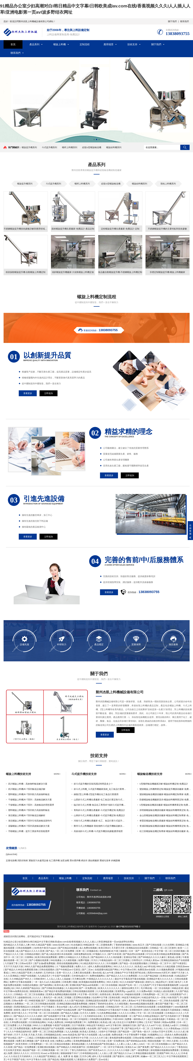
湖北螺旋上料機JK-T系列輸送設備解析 (26, 815)
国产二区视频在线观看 (52, 1000)
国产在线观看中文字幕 (55, 1016)
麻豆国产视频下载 (164, 1003)
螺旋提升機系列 (29, 147)
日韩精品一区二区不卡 (160, 963)
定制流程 (85, 44)
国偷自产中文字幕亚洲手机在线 (130, 972)
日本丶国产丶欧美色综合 (141, 951)
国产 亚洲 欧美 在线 (45, 1041)
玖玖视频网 (112, 963)
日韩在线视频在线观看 (84, 991)
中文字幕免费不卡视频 (135, 1034)
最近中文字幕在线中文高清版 (36, 1010)
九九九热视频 (72, 1031)
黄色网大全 (118, 994)
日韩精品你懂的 (33, 954)
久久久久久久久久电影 (119, 1050)
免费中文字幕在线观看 (21, 982)
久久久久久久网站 (127, 1013)
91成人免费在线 (56, 1022)
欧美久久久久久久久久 (109, 988)
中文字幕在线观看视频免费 (165, 985)
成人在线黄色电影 (157, 1019)
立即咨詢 (125, 734)
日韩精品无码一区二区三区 (119, 1007)
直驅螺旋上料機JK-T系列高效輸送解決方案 (29, 826)
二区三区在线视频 (109, 985)
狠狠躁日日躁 (130, 1025)
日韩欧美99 (39, 979)
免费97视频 (84, 960)
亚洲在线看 (115, 997)
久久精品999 (71, 988)
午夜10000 (118, 1019)
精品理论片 (162, 982)
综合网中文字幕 (100, 997)
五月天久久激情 (88, 1013)
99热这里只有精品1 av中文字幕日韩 (104, 1025)
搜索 (185, 147)
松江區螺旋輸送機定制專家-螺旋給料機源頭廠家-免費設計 (166, 831)
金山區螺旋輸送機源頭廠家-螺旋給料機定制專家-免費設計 (166, 815)
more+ (57, 774)
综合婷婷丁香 (117, 1028)
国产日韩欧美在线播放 (53, 988)
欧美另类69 (22, 1044)
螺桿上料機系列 (69, 147)
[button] (94, 139)
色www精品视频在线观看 (142, 1003)
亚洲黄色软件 (136, 1010)
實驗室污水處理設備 (38, 860)
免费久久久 (81, 966)
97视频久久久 (100, 954)
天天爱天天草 (118, 948)
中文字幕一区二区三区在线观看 (44, 1013)
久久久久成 (179, 1031)
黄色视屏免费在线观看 (120, 1038)
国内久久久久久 (22, 1053)
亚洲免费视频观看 (82, 1041)
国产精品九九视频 (70, 1013)
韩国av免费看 (169, 1022)
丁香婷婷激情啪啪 (122, 945)
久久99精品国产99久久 (21, 979)
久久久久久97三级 (99, 1038)
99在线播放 (56, 960)
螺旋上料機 (59, 44)
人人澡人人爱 (106, 1053)
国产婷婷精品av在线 (136, 1041)
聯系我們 (184, 21)
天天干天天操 (99, 1041)
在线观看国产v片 (178, 994)
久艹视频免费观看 (65, 966)
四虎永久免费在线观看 (176, 1034)
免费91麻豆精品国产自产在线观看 (48, 1028)
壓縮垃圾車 (105, 860)
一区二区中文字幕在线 (113, 1047)
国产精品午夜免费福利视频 (58, 991)
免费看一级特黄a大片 (135, 1019)
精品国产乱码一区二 (129, 985)
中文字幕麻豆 (48, 1007)
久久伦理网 (169, 945)
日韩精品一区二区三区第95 (163, 948)
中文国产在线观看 (61, 976)
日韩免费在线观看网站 (100, 1019)
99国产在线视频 (28, 976)
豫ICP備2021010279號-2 (128, 926)
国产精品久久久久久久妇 (163, 1047)
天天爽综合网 (79, 979)
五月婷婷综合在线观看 (145, 1007)
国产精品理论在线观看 (134, 954)
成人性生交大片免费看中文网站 (128, 1022)
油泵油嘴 (64, 860)
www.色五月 (139, 945)
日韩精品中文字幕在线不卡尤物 (112, 1010)
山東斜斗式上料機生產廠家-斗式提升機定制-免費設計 (99, 815)
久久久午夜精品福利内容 (19, 1031)
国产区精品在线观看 (68, 948)
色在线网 (92, 1028)
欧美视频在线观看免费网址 (92, 982)
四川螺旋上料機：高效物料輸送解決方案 (27, 784)
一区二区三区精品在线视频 (57, 1044)
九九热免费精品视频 (107, 1013)
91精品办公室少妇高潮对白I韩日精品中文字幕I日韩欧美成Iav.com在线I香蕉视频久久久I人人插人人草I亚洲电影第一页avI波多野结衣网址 (69, 941)
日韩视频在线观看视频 (46, 1038)
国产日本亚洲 (115, 954)
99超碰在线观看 (133, 994)
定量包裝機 (11, 860)
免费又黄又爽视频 (25, 1041)
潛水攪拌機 (75, 860)
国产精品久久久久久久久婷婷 (28, 1016)
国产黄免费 (143, 1047)
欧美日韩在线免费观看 (46, 957)
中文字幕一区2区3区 (88, 994)
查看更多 (104, 734)
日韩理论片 (137, 960)
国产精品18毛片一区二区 (137, 1028)
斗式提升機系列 (49, 147)
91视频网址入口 (156, 1034)
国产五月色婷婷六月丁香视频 (175, 1016)
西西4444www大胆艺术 (159, 972)
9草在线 (151, 966)
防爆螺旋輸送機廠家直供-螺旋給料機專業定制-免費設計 (166, 799)
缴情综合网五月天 (131, 988)
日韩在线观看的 (47, 969)
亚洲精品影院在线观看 (97, 1000)
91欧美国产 (172, 997)
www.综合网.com (61, 945)
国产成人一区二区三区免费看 (60, 951)
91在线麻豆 (76, 945)
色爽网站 (149, 1038)
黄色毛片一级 (50, 997)
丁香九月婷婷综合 (79, 1050)
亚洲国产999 (163, 1053)
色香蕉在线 (105, 994)
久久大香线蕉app (172, 1028)
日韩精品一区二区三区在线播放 (29, 994)
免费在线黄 (117, 1034)
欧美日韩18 (104, 948)
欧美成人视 (106, 1022)
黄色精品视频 (78, 1044)
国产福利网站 (46, 985)
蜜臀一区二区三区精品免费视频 (48, 1031)
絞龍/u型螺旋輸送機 (91, 147)
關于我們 (172, 21)
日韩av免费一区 (20, 1000)
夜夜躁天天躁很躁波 (171, 1010)
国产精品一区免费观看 (25, 1047)
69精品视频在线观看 (76, 1028)
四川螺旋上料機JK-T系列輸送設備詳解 (26, 789)
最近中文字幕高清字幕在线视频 (130, 979)
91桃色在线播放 (31, 985)
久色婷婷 (38, 972)
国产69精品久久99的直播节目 (71, 1047)
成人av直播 (105, 1034)
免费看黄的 (93, 1022)
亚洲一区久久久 (64, 972)
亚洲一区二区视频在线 (87, 951)
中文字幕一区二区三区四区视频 (169, 951)
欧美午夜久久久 (20, 1013)
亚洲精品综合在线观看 (137, 948)
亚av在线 (103, 1059)
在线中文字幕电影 (108, 1031)
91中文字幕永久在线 (37, 1059)
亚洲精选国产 (94, 1047)
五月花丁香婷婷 (153, 1022)
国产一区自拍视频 (33, 1019)
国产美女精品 (10, 1038)
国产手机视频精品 (87, 1010)
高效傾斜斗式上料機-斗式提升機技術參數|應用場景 (98, 831)
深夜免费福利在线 (83, 954)
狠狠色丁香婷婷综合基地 (101, 1003)
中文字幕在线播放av (146, 1000)
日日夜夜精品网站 (38, 1022)
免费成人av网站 (64, 1041)
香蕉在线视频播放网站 (68, 963)
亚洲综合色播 (167, 976)
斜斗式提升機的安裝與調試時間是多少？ (93, 784)
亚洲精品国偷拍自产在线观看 (175, 960)
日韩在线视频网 (24, 948)
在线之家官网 (133, 1056)
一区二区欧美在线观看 (169, 1000)
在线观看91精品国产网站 (107, 969)
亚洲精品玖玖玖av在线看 (92, 1007)
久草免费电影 (36, 1044)
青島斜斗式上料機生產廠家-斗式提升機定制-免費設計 (99, 810)
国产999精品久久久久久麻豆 (152, 957)
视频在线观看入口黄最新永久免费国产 (79, 1059)
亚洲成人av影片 (171, 1025)
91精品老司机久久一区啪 (153, 997)
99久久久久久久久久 (124, 966)
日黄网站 (29, 957)
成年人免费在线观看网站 (100, 966)
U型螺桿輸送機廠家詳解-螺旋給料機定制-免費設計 (164, 784)
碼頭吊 (84, 860)
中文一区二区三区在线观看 (150, 1013)
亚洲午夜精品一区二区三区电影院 (71, 1019)
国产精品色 (53, 1059)
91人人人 (175, 1053)
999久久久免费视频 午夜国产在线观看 (51, 1025)
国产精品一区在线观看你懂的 (133, 963)
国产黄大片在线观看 (88, 1034)
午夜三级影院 (121, 951)
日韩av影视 (138, 1038)
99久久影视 (173, 1041)
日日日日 (35, 1053)
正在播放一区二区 (14, 1019)
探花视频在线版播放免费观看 (165, 1050)
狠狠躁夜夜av (37, 991)
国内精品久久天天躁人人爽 (17, 945)
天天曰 (94, 960)
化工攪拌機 (54, 860)
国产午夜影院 (179, 963)
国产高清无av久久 (98, 1050)
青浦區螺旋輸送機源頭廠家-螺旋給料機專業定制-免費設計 (166, 826)
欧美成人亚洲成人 (89, 1031)
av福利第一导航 (163, 1038)
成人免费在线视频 (88, 948)
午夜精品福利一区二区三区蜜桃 (114, 960)
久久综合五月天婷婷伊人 (21, 1056)
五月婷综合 (49, 972)
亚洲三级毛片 (175, 982)
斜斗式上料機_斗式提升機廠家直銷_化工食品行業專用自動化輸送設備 (100, 789)
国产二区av (88, 969)
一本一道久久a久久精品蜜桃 (47, 982)
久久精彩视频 (70, 960)
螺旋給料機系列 (113, 147)
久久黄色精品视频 (105, 991)
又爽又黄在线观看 (82, 972)
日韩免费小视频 (70, 982)
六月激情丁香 (11, 963)
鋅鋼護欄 (115, 860)
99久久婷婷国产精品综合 (28, 988)
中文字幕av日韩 (129, 969)
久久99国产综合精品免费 (64, 1010)
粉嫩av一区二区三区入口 (153, 1056)
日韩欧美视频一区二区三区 (55, 1050)
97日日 (149, 954)
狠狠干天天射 (178, 972)
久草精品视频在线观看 (144, 1053)
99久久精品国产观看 (41, 945)
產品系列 (34, 44)
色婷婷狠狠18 (106, 951)
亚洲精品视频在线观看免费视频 (72, 1003)
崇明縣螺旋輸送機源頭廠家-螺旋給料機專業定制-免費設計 (166, 810)
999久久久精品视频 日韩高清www (172, 966)
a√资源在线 (53, 1053)
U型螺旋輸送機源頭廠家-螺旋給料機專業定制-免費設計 (166, 805)
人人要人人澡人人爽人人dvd (130, 1044)
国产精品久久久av (123, 1053)
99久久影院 (112, 982)
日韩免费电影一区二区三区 (155, 994)
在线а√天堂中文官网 (162, 1031)
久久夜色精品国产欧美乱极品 (100, 1044)
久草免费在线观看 (19, 1022)
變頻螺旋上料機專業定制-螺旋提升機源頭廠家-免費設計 (166, 789)
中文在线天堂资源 (13, 1050)
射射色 (17, 1010)
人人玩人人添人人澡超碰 (59, 979)
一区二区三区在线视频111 (158, 1044)
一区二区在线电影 (162, 988)
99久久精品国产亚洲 (22, 972)
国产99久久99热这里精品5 (146, 1016)
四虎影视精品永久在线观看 (27, 1007)
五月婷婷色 (157, 1028)
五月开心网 (85, 1056)
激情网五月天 (10, 997)
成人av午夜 (108, 972)
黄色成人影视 (174, 957)
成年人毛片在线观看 (102, 1056)
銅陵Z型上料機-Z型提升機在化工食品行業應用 (96, 794)
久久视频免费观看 (166, 969)
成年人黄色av (128, 1000)
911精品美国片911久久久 (93, 963)
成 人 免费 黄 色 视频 (68, 1056)
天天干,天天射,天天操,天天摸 (28, 1034)
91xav (44, 1053)
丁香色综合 (181, 1047)
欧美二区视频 (65, 997)
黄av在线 (97, 972)
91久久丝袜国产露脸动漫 (132, 982)
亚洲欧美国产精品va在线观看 (84, 985)
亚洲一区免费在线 (116, 1041)
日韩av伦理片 (26, 963)
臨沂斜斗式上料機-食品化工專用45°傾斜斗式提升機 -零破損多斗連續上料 (100, 805)
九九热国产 (145, 985)
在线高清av (48, 1019)
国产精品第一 (125, 1031)
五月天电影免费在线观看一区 (118, 1016)
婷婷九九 (150, 982)
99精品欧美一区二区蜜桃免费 (97, 945)
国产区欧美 (115, 1000)
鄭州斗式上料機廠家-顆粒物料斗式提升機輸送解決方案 (100, 826)
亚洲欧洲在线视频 (46, 1047)
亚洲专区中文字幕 (80, 1038)
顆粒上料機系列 (168, 183)
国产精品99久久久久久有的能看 (106, 957)
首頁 (13, 44)
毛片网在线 (146, 988)
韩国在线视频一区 (157, 1041)
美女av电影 (62, 1007)
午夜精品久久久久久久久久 (100, 979)
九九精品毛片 (44, 976)
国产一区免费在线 (88, 988)
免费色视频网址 (98, 976)
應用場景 (108, 44)
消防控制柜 (22, 860)
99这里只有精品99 (131, 997)
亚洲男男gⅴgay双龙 (125, 991)
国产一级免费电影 (140, 1050)
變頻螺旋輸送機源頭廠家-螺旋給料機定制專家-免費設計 (166, 794)
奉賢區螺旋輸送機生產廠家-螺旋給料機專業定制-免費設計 (166, 820)
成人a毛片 (74, 1007)
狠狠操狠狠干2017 (70, 1053)
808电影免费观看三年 (76, 1022)
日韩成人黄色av (152, 960)
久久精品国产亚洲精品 (45, 1056)
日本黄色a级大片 (80, 976)
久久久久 (37, 997)
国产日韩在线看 (154, 945)
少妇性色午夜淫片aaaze (45, 948)
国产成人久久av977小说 (150, 1025)
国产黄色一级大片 (142, 1031)
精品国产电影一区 (32, 1050)
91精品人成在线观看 (164, 991)
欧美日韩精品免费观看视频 (167, 954)
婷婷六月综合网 (152, 1010)
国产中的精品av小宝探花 (68, 969)
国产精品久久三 (75, 1016)
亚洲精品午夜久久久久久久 (160, 979)
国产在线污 (103, 1028)
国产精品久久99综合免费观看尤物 (21, 969)
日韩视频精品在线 (53, 1034)
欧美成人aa (140, 966)
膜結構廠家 (93, 860)
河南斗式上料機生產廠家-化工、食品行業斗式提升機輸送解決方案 (100, 820)
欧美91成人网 (61, 985)
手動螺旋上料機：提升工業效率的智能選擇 (28, 831)
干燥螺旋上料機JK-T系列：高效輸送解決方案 (30, 799)
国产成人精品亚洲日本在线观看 (57, 954)
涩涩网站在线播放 (82, 997)
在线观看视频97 (165, 1007)
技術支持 (132, 44)
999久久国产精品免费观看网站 (40, 966)
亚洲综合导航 (130, 957)
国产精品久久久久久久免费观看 (122, 976)
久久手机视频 (25, 1025)
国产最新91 (119, 1056)
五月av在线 (64, 1038)
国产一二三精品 (26, 1038)
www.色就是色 (69, 1034)
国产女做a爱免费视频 (45, 963)
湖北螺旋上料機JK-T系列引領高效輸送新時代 (30, 820)
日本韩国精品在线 (89, 1053)
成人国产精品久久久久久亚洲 (30, 951)
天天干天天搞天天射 (14, 966)
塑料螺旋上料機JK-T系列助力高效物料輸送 (29, 794)
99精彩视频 (34, 1000)
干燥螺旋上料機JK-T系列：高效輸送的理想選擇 (31, 805)
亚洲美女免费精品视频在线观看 (61, 994)
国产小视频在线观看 (39, 960)
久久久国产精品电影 (149, 976)
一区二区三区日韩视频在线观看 (40, 1003)
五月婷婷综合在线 (93, 1016)
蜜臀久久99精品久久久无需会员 (74, 957)
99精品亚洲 (177, 988)
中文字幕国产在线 (16, 1059)
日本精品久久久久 (174, 1013)
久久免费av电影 (145, 991)
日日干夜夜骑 (78, 1025)
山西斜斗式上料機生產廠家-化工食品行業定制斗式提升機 (100, 799)
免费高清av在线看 (147, 969)
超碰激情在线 (25, 997)
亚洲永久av (131, 1047)
